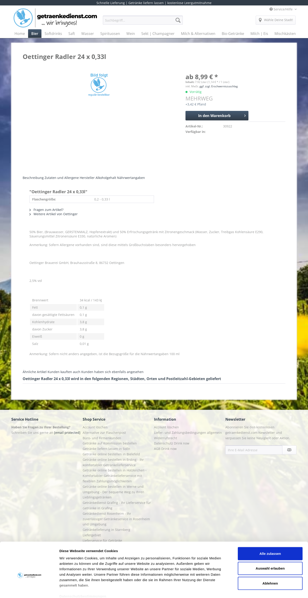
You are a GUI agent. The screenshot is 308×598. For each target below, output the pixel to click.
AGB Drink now (165, 449)
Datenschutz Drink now (171, 443)
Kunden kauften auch (64, 372)
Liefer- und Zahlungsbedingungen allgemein (188, 432)
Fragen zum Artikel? (46, 209)
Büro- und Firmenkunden (102, 438)
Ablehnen (270, 558)
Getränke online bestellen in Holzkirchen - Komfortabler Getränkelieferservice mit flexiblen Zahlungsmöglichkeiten (115, 475)
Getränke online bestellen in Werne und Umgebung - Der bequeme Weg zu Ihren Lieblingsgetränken (113, 492)
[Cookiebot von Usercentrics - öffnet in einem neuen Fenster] (29, 589)
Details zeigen (240, 589)
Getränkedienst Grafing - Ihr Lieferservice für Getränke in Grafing (117, 505)
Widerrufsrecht (165, 438)
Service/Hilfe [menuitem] (282, 9)
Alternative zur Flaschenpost (104, 432)
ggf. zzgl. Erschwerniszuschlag (219, 86)
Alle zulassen (270, 529)
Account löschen (95, 427)
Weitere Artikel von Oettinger (53, 214)
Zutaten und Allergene (62, 178)
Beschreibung (33, 178)
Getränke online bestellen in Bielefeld (111, 454)
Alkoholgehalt (106, 178)
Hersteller (87, 178)
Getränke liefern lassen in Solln (106, 449)
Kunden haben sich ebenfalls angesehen (112, 372)
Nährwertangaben (131, 178)
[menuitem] (143, 22)
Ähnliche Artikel (35, 372)
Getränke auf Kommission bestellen (110, 443)
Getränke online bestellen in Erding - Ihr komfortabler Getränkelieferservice (113, 462)
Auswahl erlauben (270, 543)
